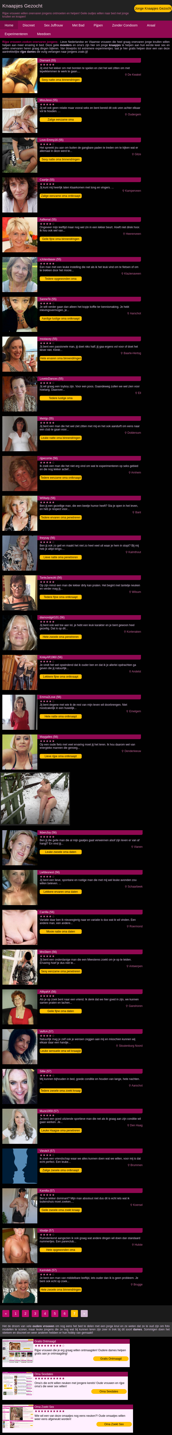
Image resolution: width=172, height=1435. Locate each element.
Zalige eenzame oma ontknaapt (60, 196)
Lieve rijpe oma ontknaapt (61, 756)
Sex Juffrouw (53, 25)
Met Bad (78, 25)
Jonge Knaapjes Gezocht (153, 8)
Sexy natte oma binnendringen (61, 79)
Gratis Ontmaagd (111, 1358)
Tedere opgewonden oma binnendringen (60, 279)
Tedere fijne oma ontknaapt (61, 597)
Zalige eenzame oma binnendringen (61, 120)
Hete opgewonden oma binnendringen (60, 1250)
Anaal (151, 25)
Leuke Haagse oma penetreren (60, 1130)
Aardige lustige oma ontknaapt (61, 318)
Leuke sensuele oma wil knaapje (60, 1051)
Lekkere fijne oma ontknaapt (60, 676)
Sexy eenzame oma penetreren (60, 971)
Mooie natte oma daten (60, 931)
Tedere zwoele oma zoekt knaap (61, 1090)
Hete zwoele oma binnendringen (61, 1289)
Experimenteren (16, 34)
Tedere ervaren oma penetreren (61, 517)
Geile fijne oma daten (60, 1011)
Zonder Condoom (124, 25)
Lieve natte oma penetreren (61, 557)
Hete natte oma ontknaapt (61, 716)
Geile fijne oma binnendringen (60, 239)
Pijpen (98, 25)
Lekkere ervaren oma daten (61, 891)
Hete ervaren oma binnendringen (60, 358)
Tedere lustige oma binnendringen (60, 398)
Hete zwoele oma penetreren (61, 637)
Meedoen (44, 34)
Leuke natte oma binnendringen (61, 438)
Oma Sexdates (109, 1391)
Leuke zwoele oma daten (60, 852)
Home (9, 25)
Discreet (29, 25)
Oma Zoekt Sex (114, 1424)
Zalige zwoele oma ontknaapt (60, 1170)
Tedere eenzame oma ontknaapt (61, 477)
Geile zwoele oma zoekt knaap (61, 1210)
